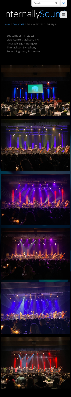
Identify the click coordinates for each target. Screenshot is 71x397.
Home (7, 24)
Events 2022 (18, 24)
